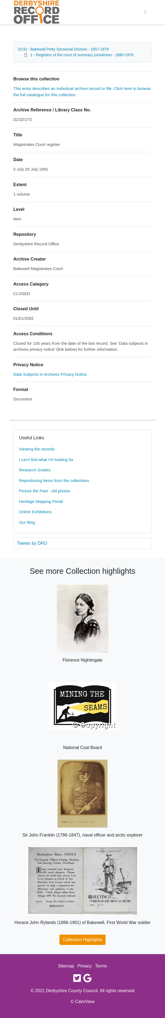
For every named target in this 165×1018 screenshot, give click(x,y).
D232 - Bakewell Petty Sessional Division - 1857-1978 (63, 49)
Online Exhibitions (35, 511)
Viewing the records (37, 449)
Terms (101, 966)
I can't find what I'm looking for (46, 459)
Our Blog (27, 522)
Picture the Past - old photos (44, 490)
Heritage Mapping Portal (41, 501)
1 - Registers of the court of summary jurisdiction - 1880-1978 (82, 55)
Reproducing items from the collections (54, 480)
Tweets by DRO (32, 543)
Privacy (84, 966)
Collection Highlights (82, 939)
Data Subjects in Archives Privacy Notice (50, 374)
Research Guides (34, 470)
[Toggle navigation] (145, 12)
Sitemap (66, 966)
